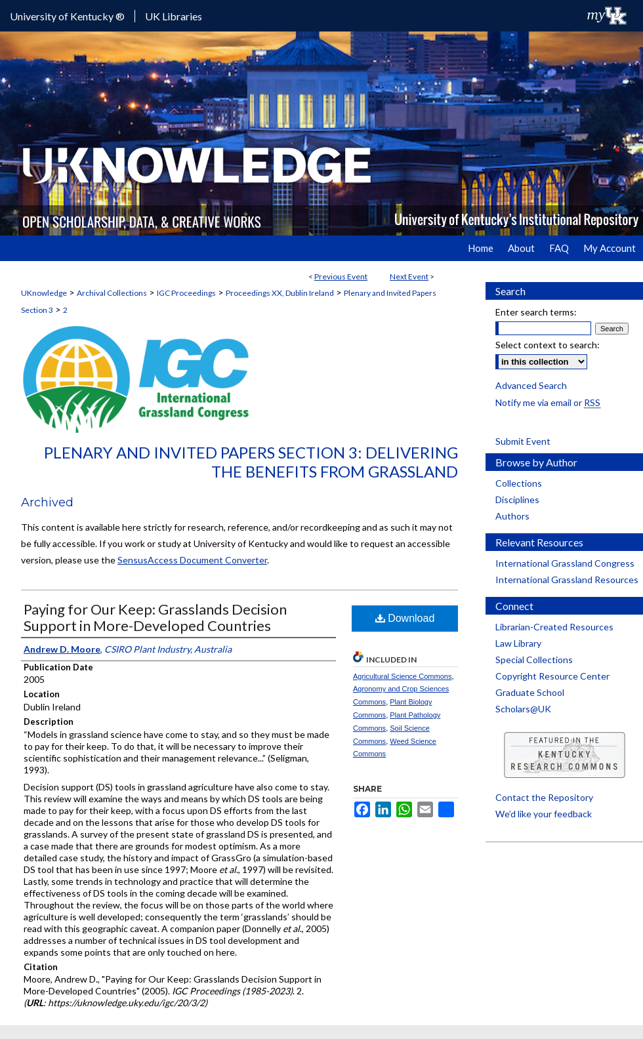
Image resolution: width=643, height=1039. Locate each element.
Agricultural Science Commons (402, 676)
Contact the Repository (544, 797)
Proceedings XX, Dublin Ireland (280, 293)
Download (405, 618)
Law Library (518, 643)
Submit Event (522, 441)
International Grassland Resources (566, 579)
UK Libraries (173, 16)
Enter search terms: (536, 311)
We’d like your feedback (543, 813)
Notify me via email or (547, 402)
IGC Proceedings (186, 293)
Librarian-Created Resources (554, 626)
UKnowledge (44, 293)
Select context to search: (547, 344)
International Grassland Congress (564, 563)
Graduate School (529, 692)
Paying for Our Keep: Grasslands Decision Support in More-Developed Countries (155, 617)
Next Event (409, 276)
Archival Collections (112, 293)
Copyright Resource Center (552, 676)
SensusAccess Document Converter (192, 559)
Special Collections (534, 659)
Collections (518, 483)
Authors (512, 515)
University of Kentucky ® (67, 16)
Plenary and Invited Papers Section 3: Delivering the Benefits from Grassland (251, 462)
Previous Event (340, 276)
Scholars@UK (523, 708)
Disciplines (517, 499)
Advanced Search (531, 385)
